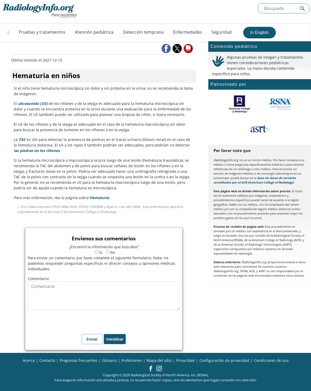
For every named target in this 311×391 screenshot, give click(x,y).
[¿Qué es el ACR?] (239, 104)
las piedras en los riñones (37, 150)
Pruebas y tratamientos (42, 32)
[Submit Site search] (302, 8)
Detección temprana (143, 32)
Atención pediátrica (94, 32)
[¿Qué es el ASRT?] (259, 129)
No (110, 252)
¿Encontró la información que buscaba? (103, 246)
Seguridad (221, 32)
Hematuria (99, 197)
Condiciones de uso (271, 360)
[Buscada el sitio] (283, 8)
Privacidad (185, 360)
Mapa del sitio (159, 360)
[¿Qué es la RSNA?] (280, 104)
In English (259, 32)
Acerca (29, 360)
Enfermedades (187, 32)
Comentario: (38, 278)
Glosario (109, 360)
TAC (22, 139)
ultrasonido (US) (33, 103)
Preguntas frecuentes (78, 360)
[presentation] (68, 320)
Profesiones (131, 360)
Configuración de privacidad (224, 360)
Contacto (47, 360)
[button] (167, 48)
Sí (98, 252)
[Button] (6, 32)
